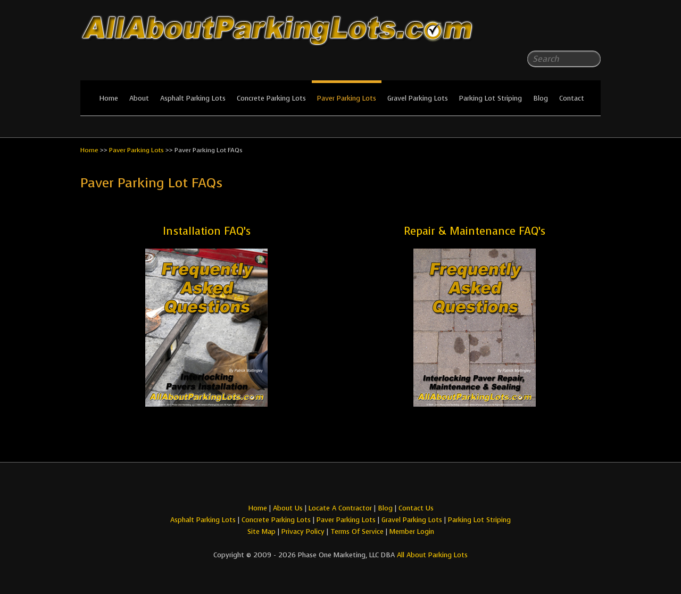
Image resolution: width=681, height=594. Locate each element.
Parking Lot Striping (490, 98)
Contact (571, 98)
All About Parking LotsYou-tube (593, 32)
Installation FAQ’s (207, 231)
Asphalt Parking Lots (193, 98)
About (139, 98)
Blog (540, 98)
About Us (288, 508)
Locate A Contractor (340, 508)
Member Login (411, 531)
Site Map (261, 531)
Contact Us (416, 508)
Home (108, 98)
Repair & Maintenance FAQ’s (474, 231)
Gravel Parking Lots (417, 98)
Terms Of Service (358, 531)
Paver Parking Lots (346, 98)
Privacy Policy (303, 531)
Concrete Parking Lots (271, 98)
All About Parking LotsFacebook (571, 32)
